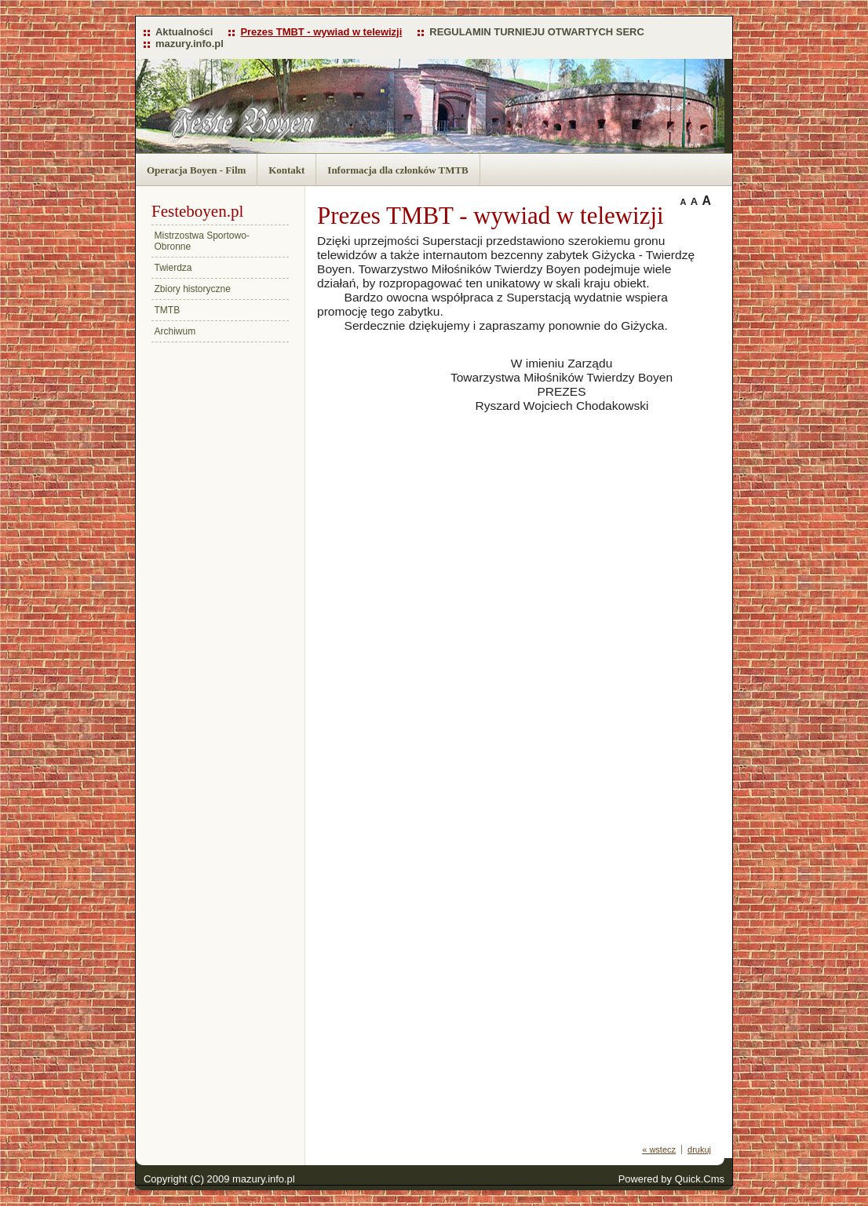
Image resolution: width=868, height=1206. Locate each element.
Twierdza (173, 267)
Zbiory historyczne (193, 288)
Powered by (671, 1179)
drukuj (699, 1149)
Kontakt (286, 170)
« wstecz (659, 1149)
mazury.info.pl (189, 43)
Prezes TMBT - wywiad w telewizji (321, 32)
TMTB (168, 310)
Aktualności (184, 32)
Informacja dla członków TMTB (397, 170)
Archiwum (175, 331)
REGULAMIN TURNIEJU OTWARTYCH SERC (536, 32)
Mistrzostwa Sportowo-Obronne (202, 241)
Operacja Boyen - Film (196, 170)
